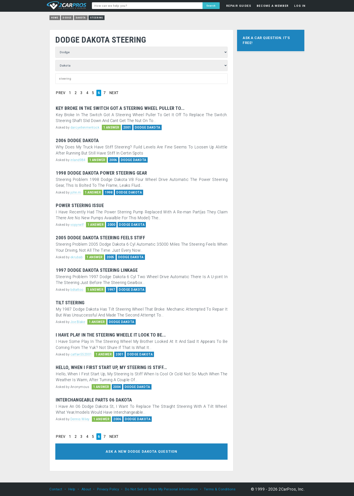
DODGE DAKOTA (147, 127)
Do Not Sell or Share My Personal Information (161, 489)
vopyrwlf (77, 224)
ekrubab (76, 257)
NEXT (114, 93)
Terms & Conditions (219, 489)
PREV (60, 93)
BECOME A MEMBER (273, 5)
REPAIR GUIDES (238, 5)
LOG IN (300, 5)
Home (54, 17)
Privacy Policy (108, 489)
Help (71, 489)
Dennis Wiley (80, 419)
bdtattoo (77, 289)
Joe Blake (77, 322)
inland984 (78, 160)
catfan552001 (81, 354)
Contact (55, 489)
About (86, 489)
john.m (75, 192)
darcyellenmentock (85, 127)
